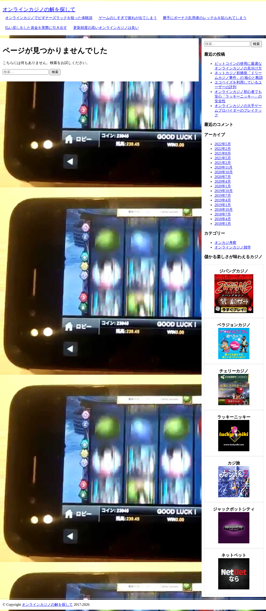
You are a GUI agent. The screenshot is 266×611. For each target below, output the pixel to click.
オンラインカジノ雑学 (233, 247)
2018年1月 (223, 224)
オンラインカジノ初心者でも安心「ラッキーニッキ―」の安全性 (238, 96)
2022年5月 (223, 144)
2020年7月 (223, 177)
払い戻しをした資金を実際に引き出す (36, 28)
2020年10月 (224, 172)
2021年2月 (223, 163)
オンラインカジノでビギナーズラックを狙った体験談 (48, 18)
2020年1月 (223, 186)
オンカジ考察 (225, 243)
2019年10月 (224, 191)
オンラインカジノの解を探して (39, 9)
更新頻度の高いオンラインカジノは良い (106, 28)
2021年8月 (223, 153)
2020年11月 (223, 167)
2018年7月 (223, 214)
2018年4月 (223, 219)
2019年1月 (223, 205)
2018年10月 (224, 210)
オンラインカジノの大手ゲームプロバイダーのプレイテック (238, 110)
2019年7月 (223, 196)
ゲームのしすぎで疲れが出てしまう (128, 18)
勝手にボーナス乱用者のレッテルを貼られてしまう (205, 18)
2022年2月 (223, 149)
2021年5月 (223, 158)
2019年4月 (223, 200)
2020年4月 (223, 181)
